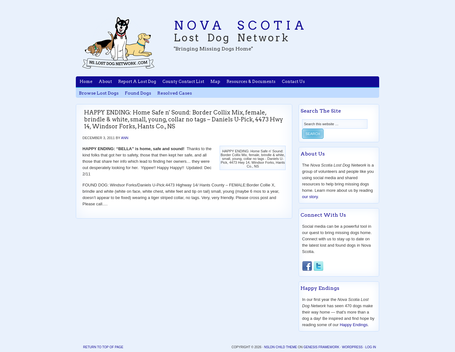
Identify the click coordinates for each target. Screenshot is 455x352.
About (105, 81)
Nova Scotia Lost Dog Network (118, 42)
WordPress (352, 347)
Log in (370, 347)
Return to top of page (103, 347)
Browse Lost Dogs (98, 93)
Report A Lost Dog (137, 81)
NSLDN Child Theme (280, 347)
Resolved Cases (174, 93)
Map (215, 81)
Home (86, 81)
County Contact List (183, 81)
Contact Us (293, 81)
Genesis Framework (321, 347)
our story (310, 196)
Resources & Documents (251, 81)
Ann (124, 138)
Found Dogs (138, 93)
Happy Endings (353, 324)
